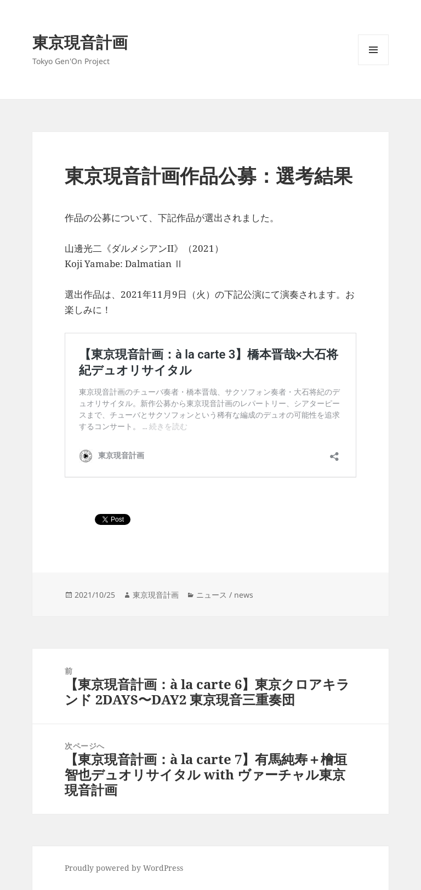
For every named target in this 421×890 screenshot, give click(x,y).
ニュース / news (224, 595)
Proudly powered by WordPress (124, 868)
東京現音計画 (80, 42)
